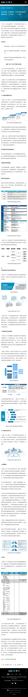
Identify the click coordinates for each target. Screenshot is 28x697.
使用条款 (14, 694)
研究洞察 (8, 8)
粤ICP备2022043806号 (22, 688)
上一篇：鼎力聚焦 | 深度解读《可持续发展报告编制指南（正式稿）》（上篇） (7, 664)
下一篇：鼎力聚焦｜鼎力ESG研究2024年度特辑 (19, 664)
